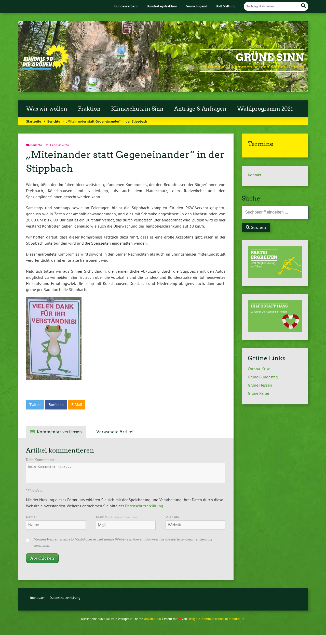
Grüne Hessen (260, 385)
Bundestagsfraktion (162, 6)
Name (31, 517)
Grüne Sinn (270, 57)
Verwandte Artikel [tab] (114, 431)
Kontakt (254, 174)
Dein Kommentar (41, 460)
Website (172, 517)
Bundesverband (126, 6)
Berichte (53, 121)
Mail (116, 517)
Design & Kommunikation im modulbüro (216, 619)
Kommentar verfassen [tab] (59, 431)
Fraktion (89, 108)
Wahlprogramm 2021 (265, 108)
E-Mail (76, 405)
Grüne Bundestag (263, 376)
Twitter (35, 405)
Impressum (38, 598)
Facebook (56, 405)
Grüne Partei (258, 393)
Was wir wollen (46, 108)
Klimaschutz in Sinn (137, 108)
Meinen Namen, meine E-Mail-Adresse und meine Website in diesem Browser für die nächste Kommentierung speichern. (122, 542)
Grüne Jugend (196, 6)
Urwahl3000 (152, 619)
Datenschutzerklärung (144, 505)
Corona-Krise (259, 368)
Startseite (33, 121)
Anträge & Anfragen (200, 108)
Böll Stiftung (226, 6)
